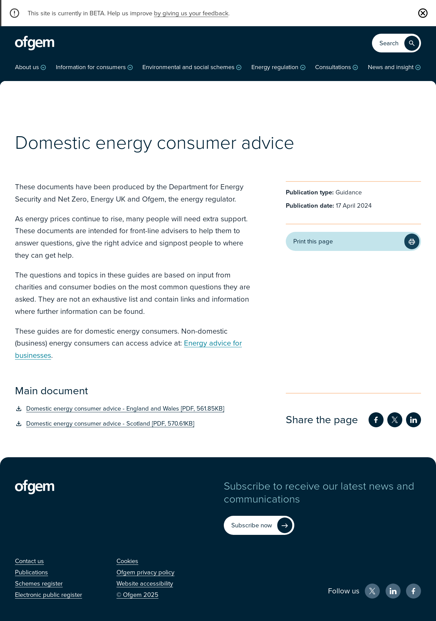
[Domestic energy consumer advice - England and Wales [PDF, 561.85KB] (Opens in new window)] (133, 408)
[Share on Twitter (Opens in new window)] (394, 419)
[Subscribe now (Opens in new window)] (259, 525)
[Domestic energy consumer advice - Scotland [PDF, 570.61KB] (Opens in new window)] (133, 423)
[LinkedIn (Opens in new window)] (393, 591)
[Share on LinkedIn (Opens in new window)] (413, 419)
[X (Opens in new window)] (372, 591)
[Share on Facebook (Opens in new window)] (376, 419)
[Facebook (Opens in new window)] (413, 591)
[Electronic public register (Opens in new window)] (48, 595)
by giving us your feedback (191, 13)
